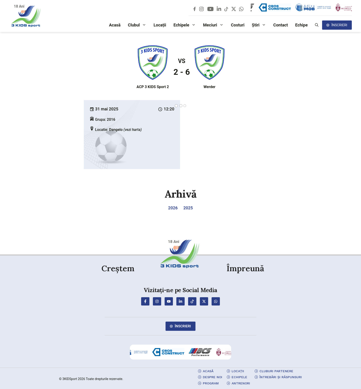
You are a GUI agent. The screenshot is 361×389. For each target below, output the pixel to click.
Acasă (114, 25)
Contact (280, 25)
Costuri (238, 25)
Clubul (139, 25)
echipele (239, 377)
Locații (160, 25)
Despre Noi (212, 377)
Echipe (301, 25)
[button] (316, 25)
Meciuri (215, 25)
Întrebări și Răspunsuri (280, 377)
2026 (173, 207)
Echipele (187, 25)
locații (238, 371)
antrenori (241, 383)
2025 (188, 207)
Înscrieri (339, 25)
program (211, 383)
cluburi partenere (276, 371)
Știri (261, 25)
